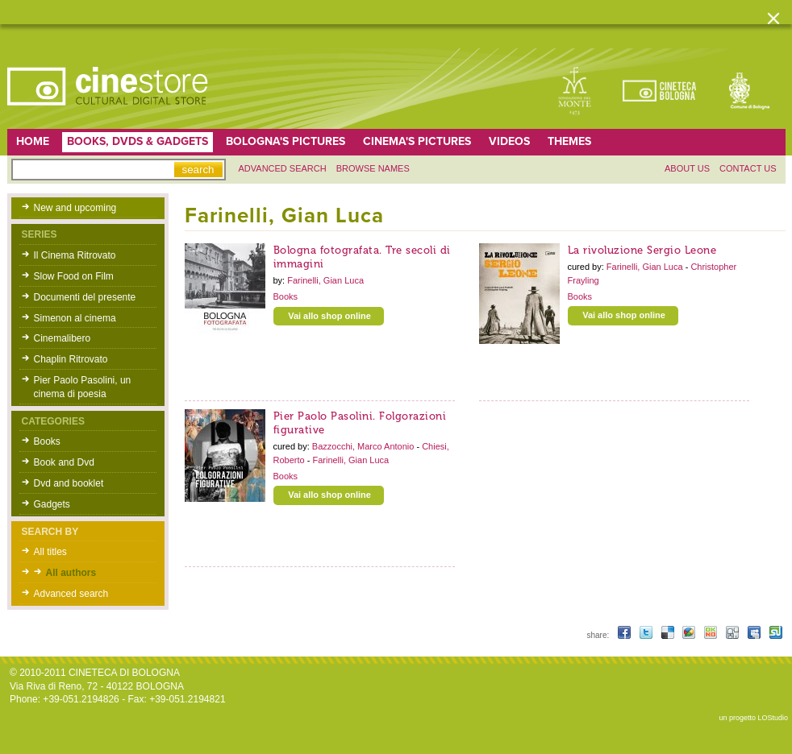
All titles (50, 551)
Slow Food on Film (74, 276)
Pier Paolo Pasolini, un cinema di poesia (82, 387)
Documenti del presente (85, 297)
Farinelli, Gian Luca (325, 280)
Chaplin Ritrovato (71, 359)
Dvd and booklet (69, 483)
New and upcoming (75, 207)
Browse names (373, 168)
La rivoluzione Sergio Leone (642, 250)
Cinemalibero (62, 338)
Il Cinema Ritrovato (75, 255)
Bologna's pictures (285, 141)
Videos (509, 141)
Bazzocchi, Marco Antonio (364, 446)
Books (47, 441)
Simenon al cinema (75, 318)
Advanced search (283, 168)
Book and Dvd (64, 462)
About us (687, 168)
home (32, 141)
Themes (569, 141)
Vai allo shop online (329, 316)
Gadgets (52, 504)
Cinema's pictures (417, 141)
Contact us (748, 168)
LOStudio (772, 718)
